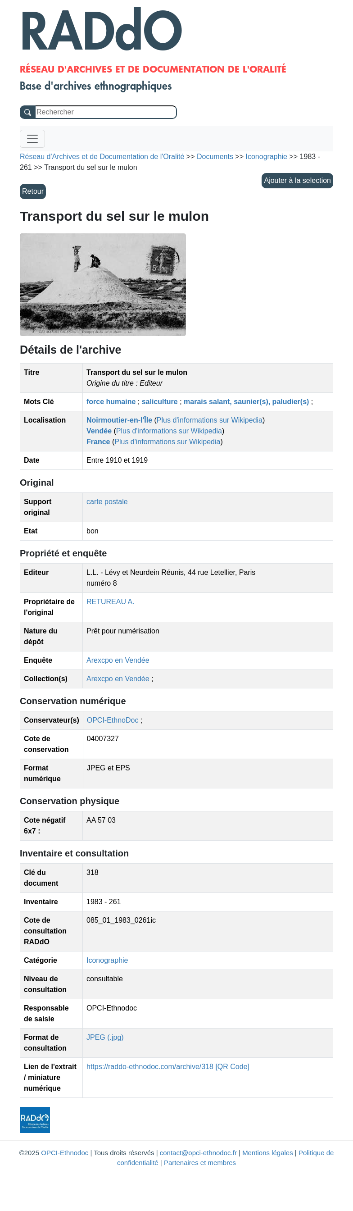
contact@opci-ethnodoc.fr (198, 1152)
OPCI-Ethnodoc (64, 1152)
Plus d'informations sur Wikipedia (209, 420)
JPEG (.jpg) (105, 1037)
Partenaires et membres (200, 1162)
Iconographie (107, 960)
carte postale (107, 501)
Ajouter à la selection (297, 180)
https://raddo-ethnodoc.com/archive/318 (149, 1066)
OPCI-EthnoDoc (113, 720)
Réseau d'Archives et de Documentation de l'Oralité (102, 156)
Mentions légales (267, 1152)
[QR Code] (232, 1066)
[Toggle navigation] (32, 139)
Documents (215, 156)
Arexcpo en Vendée (117, 660)
